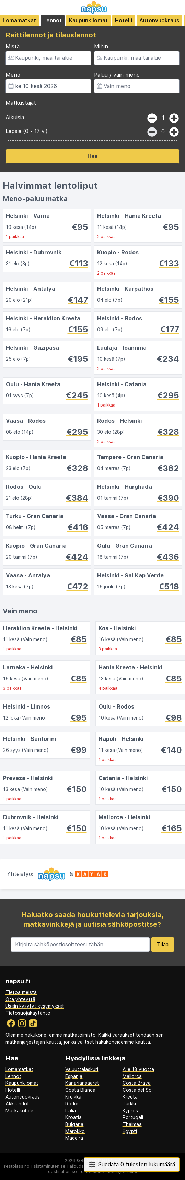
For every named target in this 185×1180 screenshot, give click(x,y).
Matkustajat (20, 103)
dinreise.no (92, 1171)
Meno (12, 74)
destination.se (62, 1171)
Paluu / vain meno (117, 74)
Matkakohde (19, 1110)
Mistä (12, 46)
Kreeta (130, 1097)
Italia (70, 1110)
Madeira (74, 1138)
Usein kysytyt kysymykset (34, 1006)
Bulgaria (74, 1124)
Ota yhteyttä (20, 999)
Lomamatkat (19, 20)
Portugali (133, 1117)
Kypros (130, 1110)
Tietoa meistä (21, 992)
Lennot (52, 20)
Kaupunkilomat (88, 20)
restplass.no (17, 1166)
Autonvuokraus (159, 20)
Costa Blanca (80, 1090)
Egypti (130, 1131)
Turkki (129, 1103)
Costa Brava (137, 1083)
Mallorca (132, 1076)
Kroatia (73, 1117)
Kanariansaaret (82, 1083)
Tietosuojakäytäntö (27, 1013)
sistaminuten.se (50, 1166)
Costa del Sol (138, 1090)
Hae (93, 156)
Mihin (101, 46)
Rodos (72, 1103)
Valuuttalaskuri (81, 1069)
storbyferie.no (122, 1171)
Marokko (75, 1131)
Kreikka (73, 1097)
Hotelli (123, 20)
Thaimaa (132, 1124)
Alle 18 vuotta (138, 1069)
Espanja (73, 1076)
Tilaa (163, 944)
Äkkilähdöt (17, 1103)
